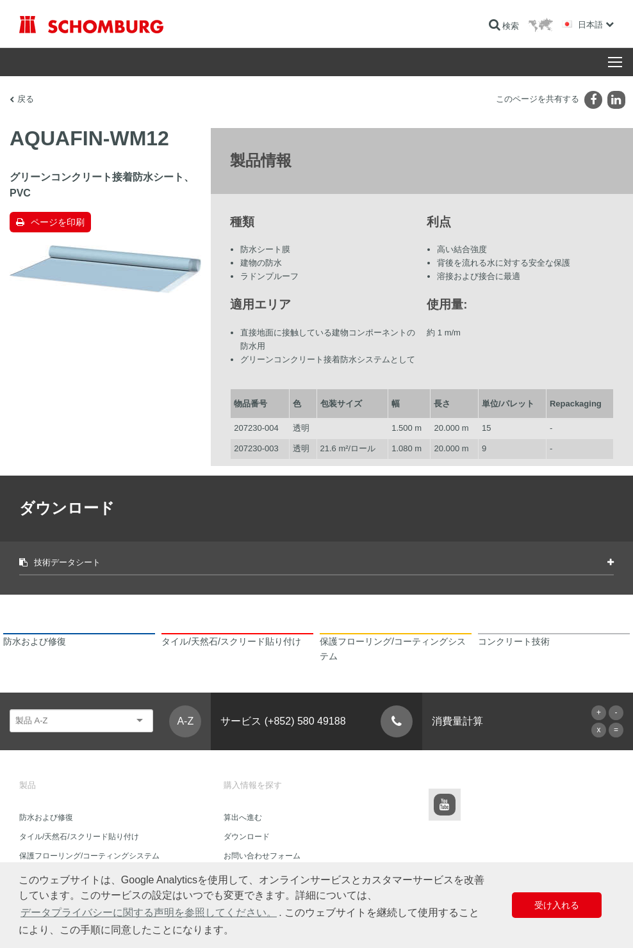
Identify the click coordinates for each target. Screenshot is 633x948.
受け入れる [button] (556, 905)
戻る (25, 99)
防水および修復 (46, 817)
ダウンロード (247, 836)
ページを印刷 (58, 222)
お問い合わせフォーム (262, 855)
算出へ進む (243, 817)
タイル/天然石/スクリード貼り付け (79, 836)
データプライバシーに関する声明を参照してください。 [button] (149, 912)
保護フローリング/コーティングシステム (89, 855)
